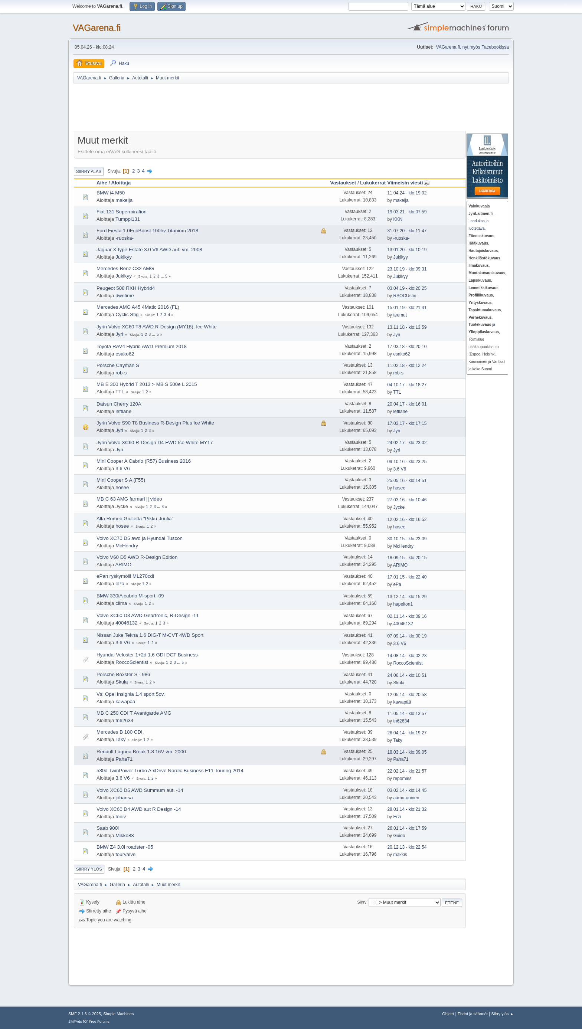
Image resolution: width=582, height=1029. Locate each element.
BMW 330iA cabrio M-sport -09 (130, 596)
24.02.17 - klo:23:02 (406, 442)
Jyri (119, 334)
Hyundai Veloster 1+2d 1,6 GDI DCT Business (147, 655)
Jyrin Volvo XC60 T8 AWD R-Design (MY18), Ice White (157, 327)
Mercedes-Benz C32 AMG (125, 268)
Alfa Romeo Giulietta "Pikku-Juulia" (135, 518)
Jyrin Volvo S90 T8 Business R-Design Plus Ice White (155, 423)
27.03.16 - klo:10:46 (406, 499)
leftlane (123, 411)
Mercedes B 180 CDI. (120, 732)
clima (121, 603)
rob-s (121, 373)
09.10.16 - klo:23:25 (406, 461)
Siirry (362, 902)
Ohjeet (448, 1014)
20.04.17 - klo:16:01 (406, 404)
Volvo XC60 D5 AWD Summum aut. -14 (140, 790)
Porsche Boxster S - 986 (123, 674)
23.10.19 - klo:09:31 (406, 269)
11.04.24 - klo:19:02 (406, 193)
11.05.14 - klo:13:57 (406, 713)
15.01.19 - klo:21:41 (406, 307)
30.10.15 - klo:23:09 (406, 538)
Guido (399, 835)
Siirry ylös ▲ (502, 1014)
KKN (397, 219)
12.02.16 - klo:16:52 (406, 519)
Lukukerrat (373, 183)
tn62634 (124, 720)
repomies (402, 778)
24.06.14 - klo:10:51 (406, 675)
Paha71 (124, 759)
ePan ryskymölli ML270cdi (125, 576)
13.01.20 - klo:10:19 (406, 249)
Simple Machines (118, 1014)
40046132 (126, 623)
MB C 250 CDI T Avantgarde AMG (134, 713)
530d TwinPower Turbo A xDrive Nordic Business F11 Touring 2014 (170, 770)
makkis (400, 854)
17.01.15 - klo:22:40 (406, 577)
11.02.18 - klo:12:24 (406, 365)
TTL (119, 391)
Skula (121, 682)
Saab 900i (108, 828)
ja (481, 324)
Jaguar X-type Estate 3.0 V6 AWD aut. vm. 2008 (149, 249)
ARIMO (123, 564)
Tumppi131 (127, 219)
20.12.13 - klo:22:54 (406, 847)
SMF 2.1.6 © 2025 (84, 1014)
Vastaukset (343, 183)
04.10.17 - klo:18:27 (406, 384)
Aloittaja (121, 183)
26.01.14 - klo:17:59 (406, 828)
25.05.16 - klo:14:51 (406, 480)
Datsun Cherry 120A (119, 404)
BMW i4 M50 (111, 193)
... (163, 276)
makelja (124, 200)
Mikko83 (124, 835)
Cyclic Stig (126, 314)
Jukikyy (123, 257)
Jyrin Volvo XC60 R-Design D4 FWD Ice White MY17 (155, 442)
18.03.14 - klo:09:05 (406, 752)
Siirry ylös (89, 869)
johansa (124, 797)
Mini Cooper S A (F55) (121, 480)
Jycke (399, 507)
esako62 (124, 354)
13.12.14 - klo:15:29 (406, 596)
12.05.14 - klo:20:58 (406, 694)
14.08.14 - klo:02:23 (406, 655)
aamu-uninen (406, 797)
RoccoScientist (131, 662)
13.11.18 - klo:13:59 (406, 327)
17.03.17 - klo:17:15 (406, 423)
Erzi (397, 816)
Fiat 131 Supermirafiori (122, 211)
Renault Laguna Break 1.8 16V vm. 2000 (141, 751)
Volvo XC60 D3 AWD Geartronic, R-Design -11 (148, 615)
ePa (119, 583)
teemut (400, 315)
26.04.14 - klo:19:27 (406, 732)
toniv (120, 816)
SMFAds (75, 1021)
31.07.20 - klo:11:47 (406, 230)
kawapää (125, 701)
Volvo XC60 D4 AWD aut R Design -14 (139, 809)
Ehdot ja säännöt (473, 1014)
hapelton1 (403, 604)
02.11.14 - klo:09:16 (406, 616)
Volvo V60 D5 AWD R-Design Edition (137, 557)
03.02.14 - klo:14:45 (406, 790)
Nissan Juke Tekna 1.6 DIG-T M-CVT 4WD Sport (150, 635)
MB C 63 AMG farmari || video (129, 499)
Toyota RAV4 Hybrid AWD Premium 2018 (142, 346)
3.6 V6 (122, 468)
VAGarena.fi (97, 28)
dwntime (124, 295)
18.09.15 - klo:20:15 (406, 557)
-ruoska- (124, 238)
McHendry (126, 545)
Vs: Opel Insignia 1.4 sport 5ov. (131, 694)
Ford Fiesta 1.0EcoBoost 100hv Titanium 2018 (147, 230)
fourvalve (125, 854)
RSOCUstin (404, 295)
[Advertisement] (255, 108)
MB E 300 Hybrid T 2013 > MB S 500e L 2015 (147, 384)
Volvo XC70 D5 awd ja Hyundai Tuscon (140, 538)
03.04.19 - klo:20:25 (406, 288)
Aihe (102, 183)
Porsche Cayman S (118, 365)
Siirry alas (88, 171)
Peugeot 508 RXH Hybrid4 (126, 288)
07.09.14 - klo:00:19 (406, 636)
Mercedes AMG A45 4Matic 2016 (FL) (138, 307)
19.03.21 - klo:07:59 (406, 211)
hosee (122, 487)
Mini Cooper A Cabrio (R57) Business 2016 (144, 461)
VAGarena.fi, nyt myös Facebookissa (472, 47)
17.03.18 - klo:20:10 (406, 346)
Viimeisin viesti (408, 183)
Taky (120, 739)
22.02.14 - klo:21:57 (406, 771)
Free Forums (99, 1021)
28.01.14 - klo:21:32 (406, 809)
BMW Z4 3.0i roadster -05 (125, 847)
